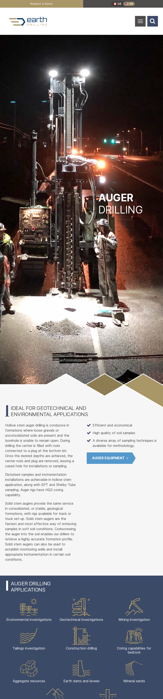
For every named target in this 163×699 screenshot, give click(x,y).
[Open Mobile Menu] (140, 21)
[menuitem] (41, 4)
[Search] (152, 21)
